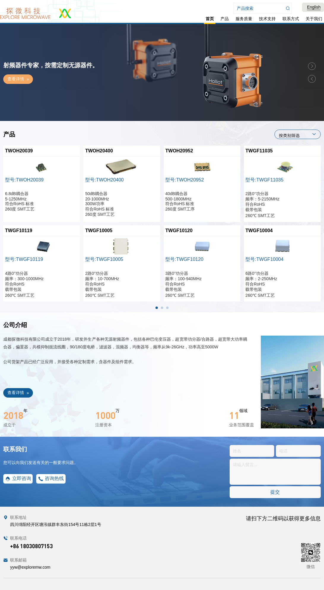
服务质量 (244, 18)
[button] (312, 66)
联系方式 (290, 18)
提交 (275, 492)
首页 (210, 18)
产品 (224, 18)
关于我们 (314, 18)
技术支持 (267, 18)
